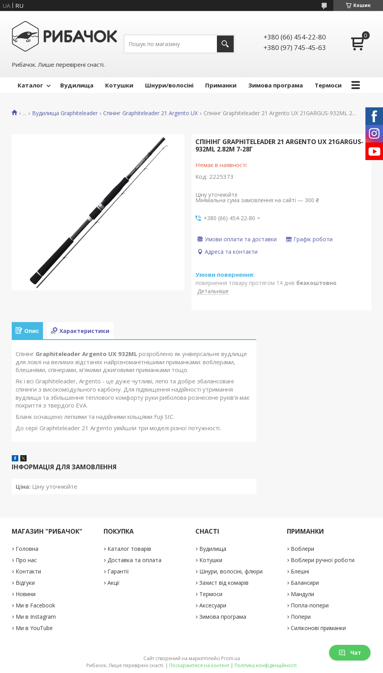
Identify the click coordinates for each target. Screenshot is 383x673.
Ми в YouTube (34, 628)
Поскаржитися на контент (199, 665)
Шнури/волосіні (169, 85)
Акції (113, 582)
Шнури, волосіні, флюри (231, 571)
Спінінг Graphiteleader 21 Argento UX (150, 113)
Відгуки (25, 582)
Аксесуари (212, 605)
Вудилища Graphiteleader (65, 113)
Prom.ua (230, 658)
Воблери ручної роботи (322, 560)
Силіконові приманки (318, 628)
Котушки (119, 85)
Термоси (328, 85)
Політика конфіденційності (265, 665)
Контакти (28, 571)
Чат (349, 652)
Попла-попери (310, 605)
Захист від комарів (224, 582)
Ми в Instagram (36, 616)
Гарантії (118, 571)
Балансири (305, 582)
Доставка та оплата (134, 560)
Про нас (26, 560)
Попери (301, 616)
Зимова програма (275, 85)
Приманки (220, 85)
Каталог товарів (129, 548)
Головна (27, 548)
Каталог (30, 85)
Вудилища (76, 85)
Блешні (300, 571)
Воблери (302, 548)
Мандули (302, 594)
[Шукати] (225, 44)
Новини (26, 594)
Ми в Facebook (35, 605)
